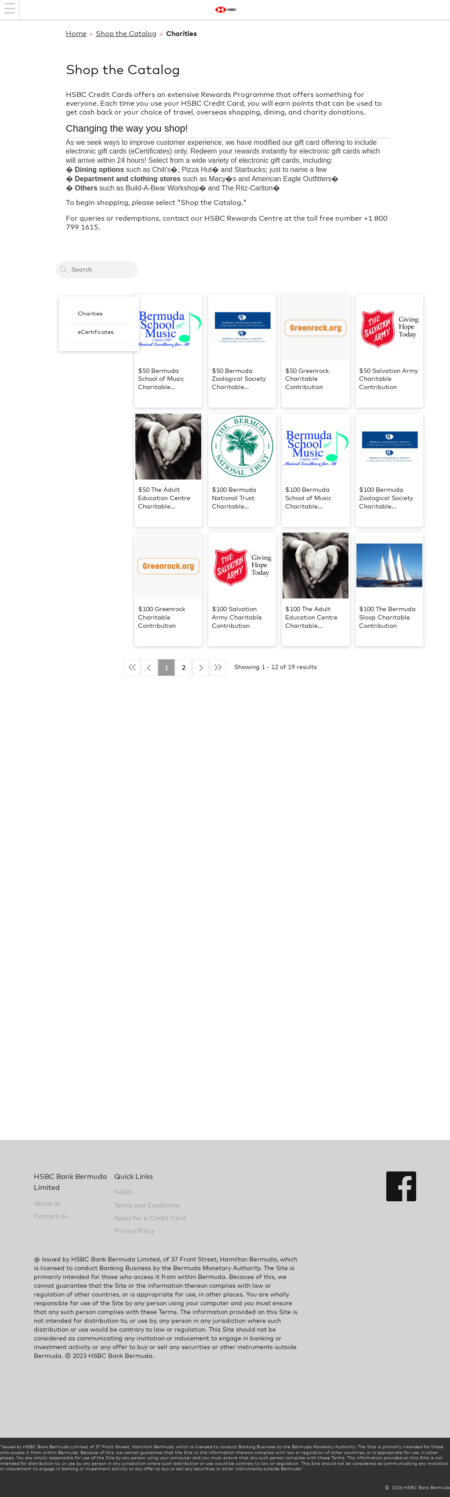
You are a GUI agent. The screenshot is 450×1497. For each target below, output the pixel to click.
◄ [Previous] (149, 667)
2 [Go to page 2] (183, 667)
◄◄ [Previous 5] (132, 667)
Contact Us (51, 1217)
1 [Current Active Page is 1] (166, 667)
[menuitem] (99, 314)
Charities (90, 314)
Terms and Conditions (146, 1206)
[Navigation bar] (10, 10)
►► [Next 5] (217, 667)
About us (47, 1204)
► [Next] (200, 667)
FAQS (123, 1192)
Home (76, 33)
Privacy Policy (134, 1231)
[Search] (63, 269)
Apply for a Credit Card (150, 1218)
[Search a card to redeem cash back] (97, 270)
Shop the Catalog (126, 33)
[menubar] (99, 324)
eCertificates (95, 332)
